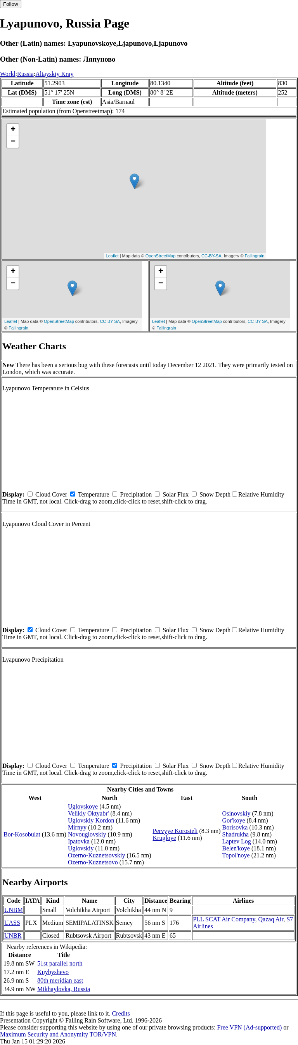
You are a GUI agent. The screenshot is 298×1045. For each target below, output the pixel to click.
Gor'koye (233, 820)
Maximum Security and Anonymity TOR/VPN (58, 1034)
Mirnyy (77, 827)
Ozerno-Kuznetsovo (93, 862)
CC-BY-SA (211, 255)
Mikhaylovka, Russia (63, 989)
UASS (12, 922)
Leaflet (112, 255)
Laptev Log (236, 841)
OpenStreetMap (161, 255)
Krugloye (164, 838)
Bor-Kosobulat (21, 834)
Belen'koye (236, 848)
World (8, 74)
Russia (25, 74)
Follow (10, 4)
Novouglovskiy (87, 834)
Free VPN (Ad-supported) (249, 1027)
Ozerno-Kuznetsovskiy (96, 855)
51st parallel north (59, 963)
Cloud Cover (51, 494)
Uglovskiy (81, 848)
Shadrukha (235, 834)
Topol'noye (236, 855)
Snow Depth (214, 494)
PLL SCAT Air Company (224, 919)
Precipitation (136, 494)
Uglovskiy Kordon (91, 820)
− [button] (13, 142)
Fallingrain (255, 255)
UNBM (13, 910)
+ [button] (13, 130)
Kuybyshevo (53, 972)
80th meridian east (60, 980)
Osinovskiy (236, 813)
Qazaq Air (271, 919)
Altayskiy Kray (54, 74)
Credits (121, 1013)
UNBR (12, 935)
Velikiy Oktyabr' (88, 813)
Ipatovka (79, 841)
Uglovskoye (83, 806)
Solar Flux (176, 494)
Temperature (93, 494)
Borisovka (235, 827)
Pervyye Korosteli (175, 831)
